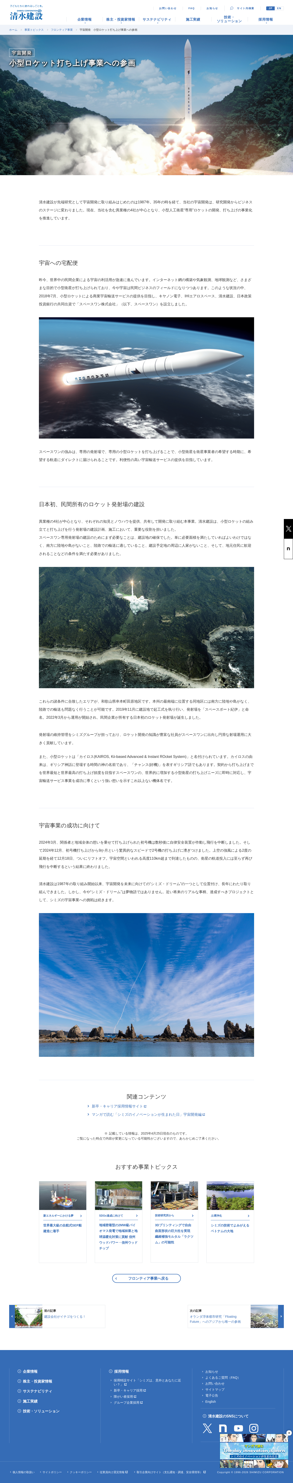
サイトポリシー (52, 1472)
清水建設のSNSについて (228, 1416)
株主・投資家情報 (37, 1381)
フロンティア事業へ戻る (148, 1278)
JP (271, 8)
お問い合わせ (167, 8)
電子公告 (211, 1395)
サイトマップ (215, 1389)
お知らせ (212, 8)
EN (279, 8)
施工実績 (30, 1401)
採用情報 (121, 1371)
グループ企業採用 (126, 1402)
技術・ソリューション (41, 1411)
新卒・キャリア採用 (128, 1390)
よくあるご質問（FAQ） (223, 1377)
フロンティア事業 (62, 29)
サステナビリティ (37, 1391)
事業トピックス (34, 29)
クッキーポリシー (81, 1472)
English (210, 1401)
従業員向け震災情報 (112, 1472)
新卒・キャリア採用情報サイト (117, 1106)
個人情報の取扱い (24, 1472)
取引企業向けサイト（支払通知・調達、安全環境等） (170, 1472)
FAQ (191, 8)
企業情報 (30, 1371)
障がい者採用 (123, 1396)
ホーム (13, 29)
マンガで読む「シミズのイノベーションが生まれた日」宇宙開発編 (147, 1114)
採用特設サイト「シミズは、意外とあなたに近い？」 (147, 1382)
